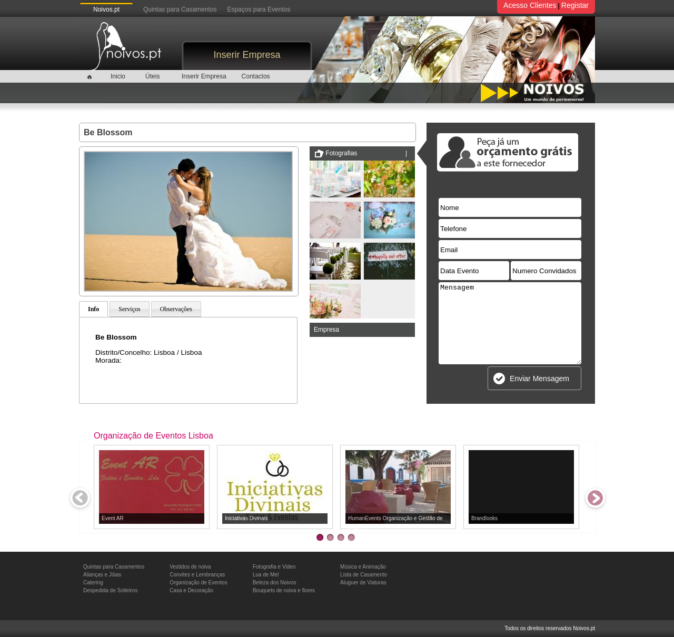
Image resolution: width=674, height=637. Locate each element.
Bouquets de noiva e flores (284, 590)
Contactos (256, 76)
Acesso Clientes (529, 5)
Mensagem (510, 323)
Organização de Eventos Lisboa (153, 435)
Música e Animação (363, 567)
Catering (93, 582)
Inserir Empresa (246, 54)
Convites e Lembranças (197, 575)
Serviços (129, 309)
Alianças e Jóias (102, 575)
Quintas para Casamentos (179, 9)
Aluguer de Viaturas (363, 582)
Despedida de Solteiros (110, 590)
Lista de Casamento (363, 575)
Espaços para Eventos (258, 9)
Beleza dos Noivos (274, 582)
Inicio (118, 76)
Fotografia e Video (274, 567)
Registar (575, 5)
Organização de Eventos (198, 582)
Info (93, 309)
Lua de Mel (266, 575)
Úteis (152, 76)
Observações (176, 309)
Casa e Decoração (191, 590)
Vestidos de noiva (190, 567)
